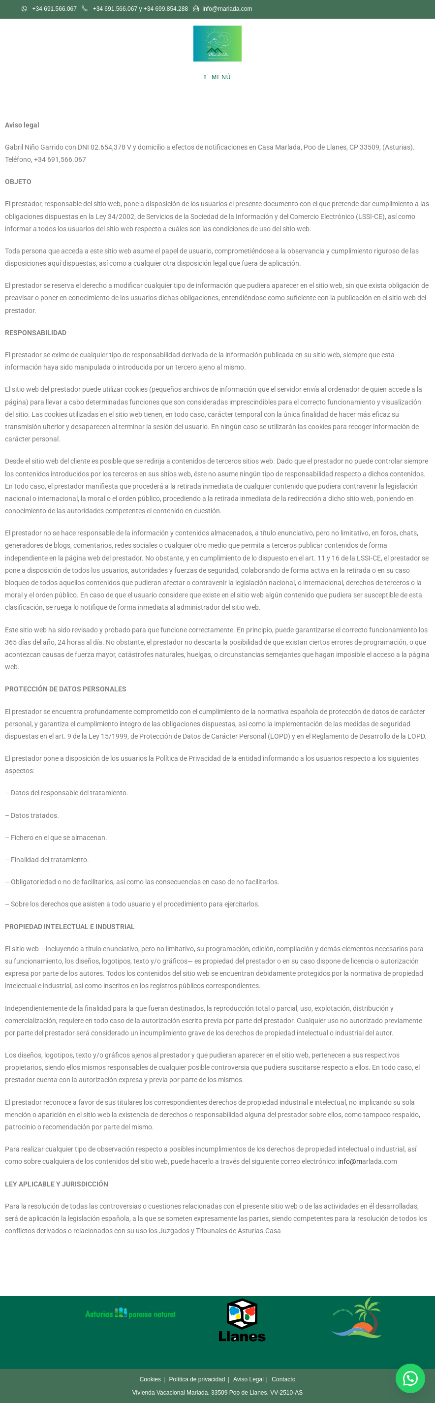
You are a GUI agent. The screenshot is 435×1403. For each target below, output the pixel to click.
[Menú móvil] (217, 77)
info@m (350, 1161)
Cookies (150, 1379)
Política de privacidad (197, 1379)
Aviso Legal (248, 1379)
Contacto (283, 1379)
